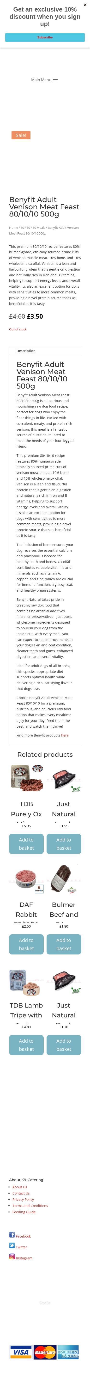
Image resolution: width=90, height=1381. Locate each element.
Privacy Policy (23, 1199)
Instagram (20, 1258)
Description (26, 350)
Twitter (18, 1247)
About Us (19, 1187)
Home (13, 227)
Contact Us (21, 1193)
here (65, 735)
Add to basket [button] (26, 843)
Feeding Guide (24, 1212)
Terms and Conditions (30, 1205)
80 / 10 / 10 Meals (33, 227)
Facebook (23, 1236)
